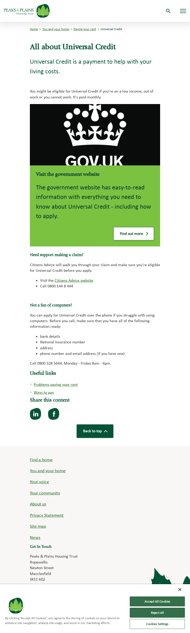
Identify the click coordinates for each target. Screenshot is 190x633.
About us (38, 503)
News (35, 537)
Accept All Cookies (157, 601)
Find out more (134, 235)
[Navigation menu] (183, 11)
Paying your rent (85, 29)
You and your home (55, 29)
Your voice (39, 481)
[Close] (179, 589)
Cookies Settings (157, 624)
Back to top (95, 431)
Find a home (41, 459)
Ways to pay (44, 392)
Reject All (157, 612)
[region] (95, 608)
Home (34, 29)
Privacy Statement (47, 515)
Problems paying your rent (56, 384)
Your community (45, 492)
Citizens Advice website (74, 280)
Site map (38, 526)
